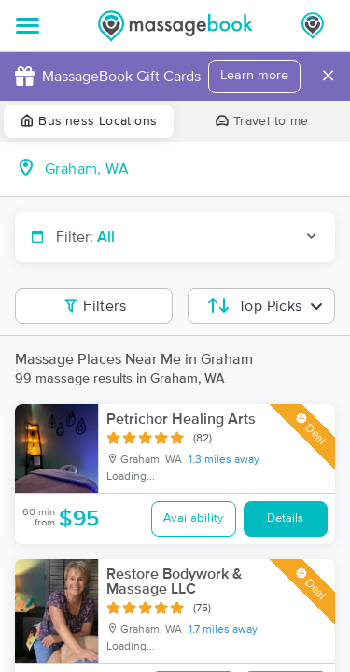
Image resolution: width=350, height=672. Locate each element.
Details (285, 518)
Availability (193, 518)
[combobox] (190, 169)
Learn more (254, 75)
